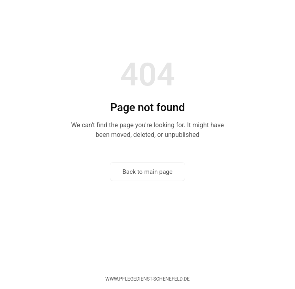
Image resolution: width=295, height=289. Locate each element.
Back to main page (147, 171)
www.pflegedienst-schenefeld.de (147, 279)
